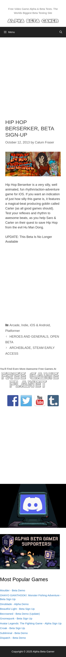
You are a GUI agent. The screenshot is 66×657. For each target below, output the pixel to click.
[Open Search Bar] (61, 32)
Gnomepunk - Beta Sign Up (16, 618)
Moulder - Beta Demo (12, 590)
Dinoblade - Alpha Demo (14, 604)
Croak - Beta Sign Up (12, 628)
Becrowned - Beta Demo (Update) (20, 613)
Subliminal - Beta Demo (14, 633)
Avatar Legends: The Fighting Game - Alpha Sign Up (31, 623)
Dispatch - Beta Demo (13, 637)
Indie (24, 325)
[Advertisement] (33, 76)
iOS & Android (40, 325)
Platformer (12, 331)
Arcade (15, 325)
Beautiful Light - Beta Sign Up (17, 608)
